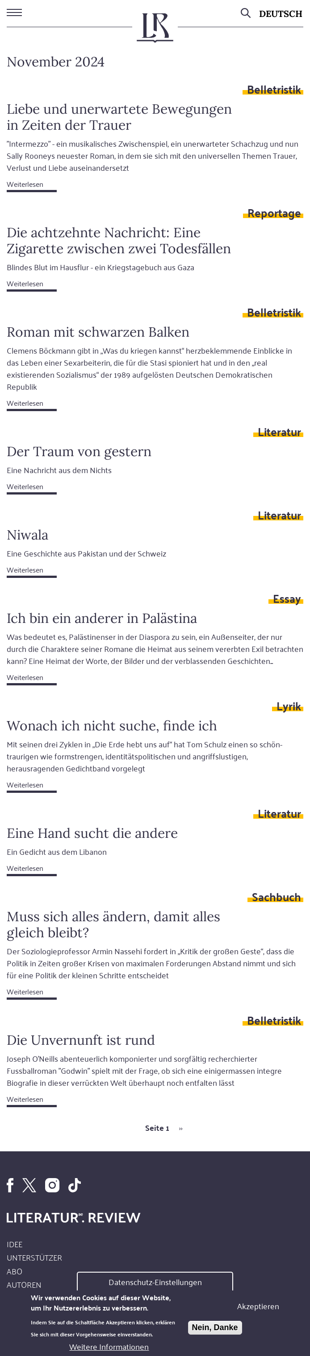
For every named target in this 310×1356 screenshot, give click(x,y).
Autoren (24, 1284)
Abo (14, 1271)
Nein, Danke (215, 1328)
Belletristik (274, 88)
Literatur (279, 431)
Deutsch (280, 13)
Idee (14, 1243)
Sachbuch (276, 896)
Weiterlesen (25, 184)
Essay (287, 598)
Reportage (274, 212)
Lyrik (288, 705)
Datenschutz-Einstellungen (155, 1282)
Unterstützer (34, 1257)
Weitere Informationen (109, 1347)
